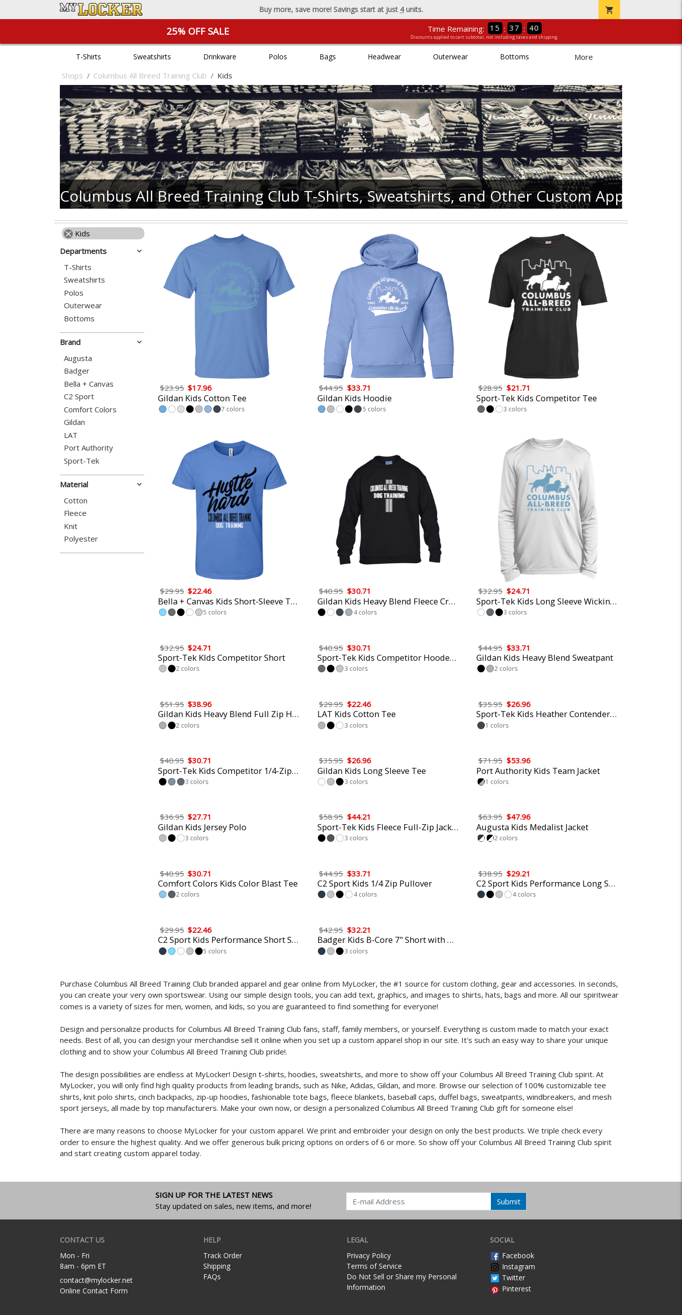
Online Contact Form (94, 1290)
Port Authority (88, 448)
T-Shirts (88, 56)
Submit (509, 1201)
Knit (70, 526)
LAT (70, 435)
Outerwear (450, 56)
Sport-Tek (81, 461)
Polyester (81, 539)
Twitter (507, 1277)
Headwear (384, 56)
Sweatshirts (152, 56)
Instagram (512, 1266)
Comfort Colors (90, 409)
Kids (77, 233)
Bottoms (514, 56)
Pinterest (510, 1288)
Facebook (512, 1255)
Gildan (74, 422)
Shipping (216, 1266)
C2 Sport (79, 396)
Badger (77, 371)
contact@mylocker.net (96, 1280)
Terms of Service (374, 1266)
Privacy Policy (369, 1255)
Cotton (76, 500)
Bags (327, 56)
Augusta (78, 358)
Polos (278, 56)
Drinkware (219, 56)
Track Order (222, 1255)
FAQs (212, 1276)
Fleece (75, 513)
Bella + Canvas (89, 384)
